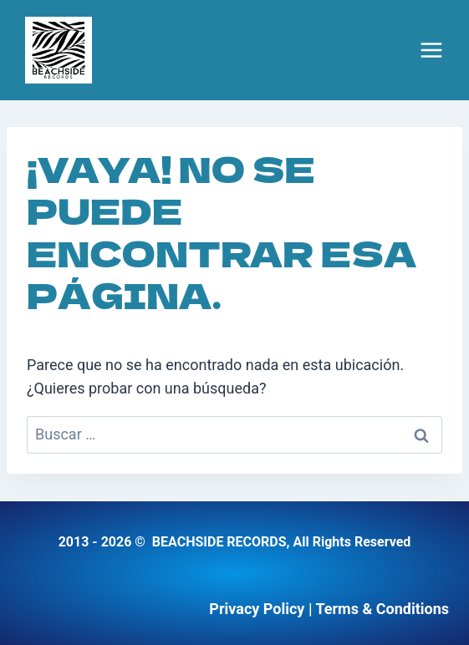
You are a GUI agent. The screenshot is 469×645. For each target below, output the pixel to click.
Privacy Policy (256, 608)
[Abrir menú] (431, 50)
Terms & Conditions (382, 608)
